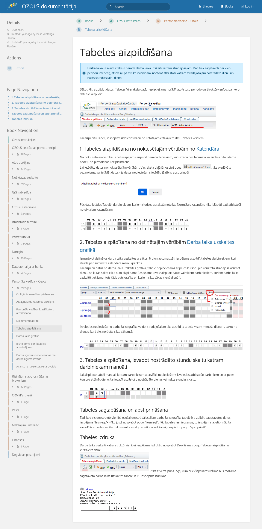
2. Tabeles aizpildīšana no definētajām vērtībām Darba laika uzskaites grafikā (37, 102)
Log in (247, 6)
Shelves (205, 6)
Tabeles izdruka (22, 119)
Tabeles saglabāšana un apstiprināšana (37, 113)
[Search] (111, 6)
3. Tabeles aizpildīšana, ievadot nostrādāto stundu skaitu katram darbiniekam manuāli (37, 108)
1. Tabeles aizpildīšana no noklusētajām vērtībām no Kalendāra (37, 97)
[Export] (34, 68)
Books (227, 6)
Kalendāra (207, 148)
